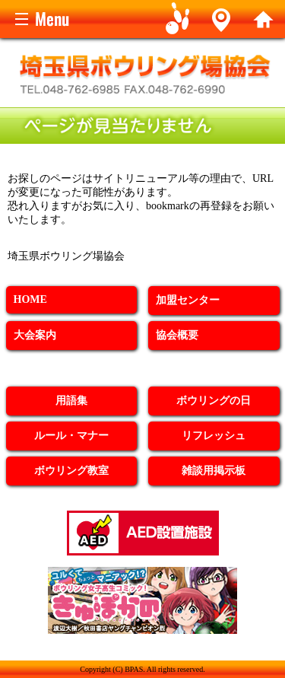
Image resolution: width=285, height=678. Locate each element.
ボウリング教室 (71, 470)
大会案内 (35, 335)
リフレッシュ (213, 435)
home (263, 19)
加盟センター (188, 300)
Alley (221, 19)
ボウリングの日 (213, 400)
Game (178, 19)
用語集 (71, 400)
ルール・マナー (71, 435)
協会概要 (177, 335)
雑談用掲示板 (213, 470)
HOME (30, 299)
